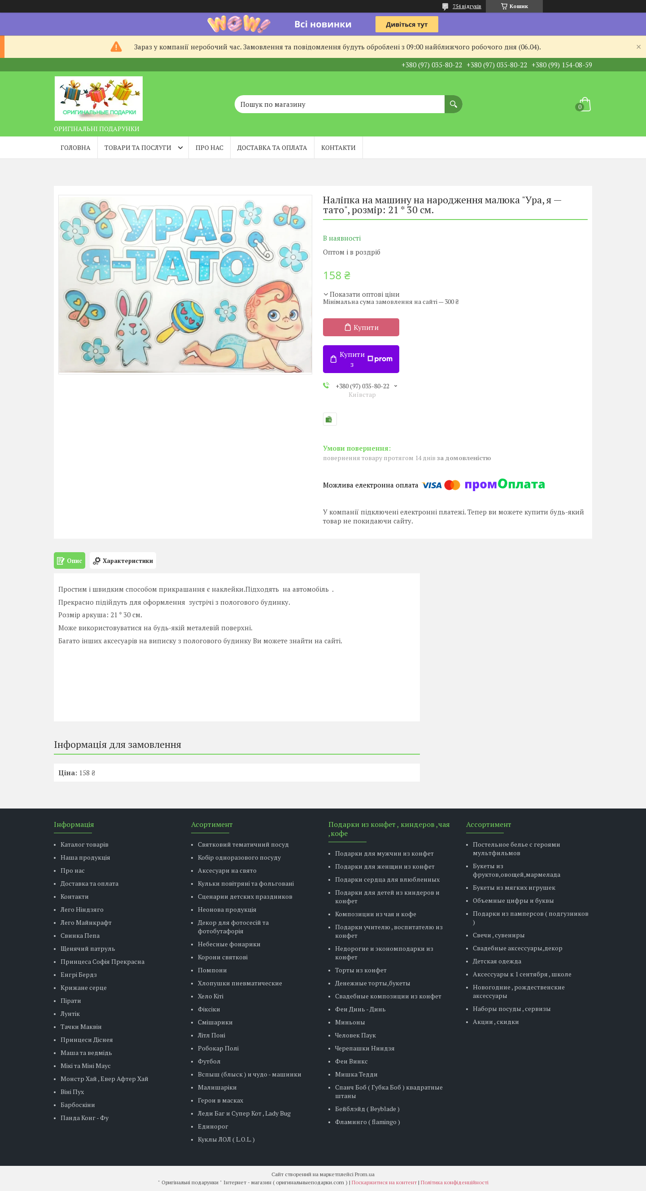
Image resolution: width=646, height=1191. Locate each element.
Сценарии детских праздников (245, 896)
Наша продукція (85, 857)
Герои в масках (220, 1100)
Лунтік (70, 1013)
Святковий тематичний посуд (243, 844)
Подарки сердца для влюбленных (387, 879)
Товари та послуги (138, 147)
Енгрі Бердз (79, 974)
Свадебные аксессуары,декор (518, 948)
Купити (366, 327)
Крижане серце (84, 987)
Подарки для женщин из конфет (385, 866)
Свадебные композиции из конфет (388, 996)
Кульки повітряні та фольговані (246, 883)
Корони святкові (223, 957)
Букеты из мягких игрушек (514, 887)
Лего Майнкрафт (86, 922)
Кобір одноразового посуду (239, 857)
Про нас (209, 147)
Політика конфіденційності (455, 1182)
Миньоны (350, 1022)
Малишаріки (217, 1087)
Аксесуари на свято (227, 870)
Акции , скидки (496, 1021)
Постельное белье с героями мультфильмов (516, 848)
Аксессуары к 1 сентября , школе (522, 974)
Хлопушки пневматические (240, 983)
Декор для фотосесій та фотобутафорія (233, 926)
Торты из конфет (361, 970)
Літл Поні (211, 1035)
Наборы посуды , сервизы (512, 1008)
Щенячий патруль (88, 948)
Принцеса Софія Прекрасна (102, 961)
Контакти (338, 147)
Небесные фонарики (229, 944)
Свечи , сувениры (499, 935)
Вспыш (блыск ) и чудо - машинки (249, 1074)
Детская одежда (497, 961)
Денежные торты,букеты (372, 983)
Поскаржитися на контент (384, 1182)
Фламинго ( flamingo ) (367, 1121)
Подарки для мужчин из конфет (384, 853)
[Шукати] (454, 100)
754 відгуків (467, 6)
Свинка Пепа (80, 935)
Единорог (213, 1126)
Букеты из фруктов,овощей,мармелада (516, 870)
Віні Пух (72, 1091)
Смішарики (215, 1022)
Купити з (366, 359)
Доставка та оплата (272, 147)
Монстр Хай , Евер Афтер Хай (104, 1078)
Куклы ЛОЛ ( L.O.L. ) (226, 1139)
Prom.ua (365, 1174)
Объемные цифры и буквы (513, 900)
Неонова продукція (227, 909)
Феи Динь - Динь (360, 1009)
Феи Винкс (351, 1061)
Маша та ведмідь (86, 1052)
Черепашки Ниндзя (365, 1048)
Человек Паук (355, 1035)
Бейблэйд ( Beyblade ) (367, 1108)
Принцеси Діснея (87, 1039)
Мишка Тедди (356, 1074)
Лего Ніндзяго (82, 909)
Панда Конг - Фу (85, 1117)
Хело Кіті (210, 996)
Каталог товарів (85, 844)
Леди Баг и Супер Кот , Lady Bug (244, 1113)
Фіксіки (209, 1009)
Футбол (209, 1061)
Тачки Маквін (81, 1026)
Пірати (71, 1000)
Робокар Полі (218, 1048)
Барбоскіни (78, 1104)
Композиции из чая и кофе (375, 914)
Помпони (212, 970)
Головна (76, 147)
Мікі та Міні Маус (86, 1065)
